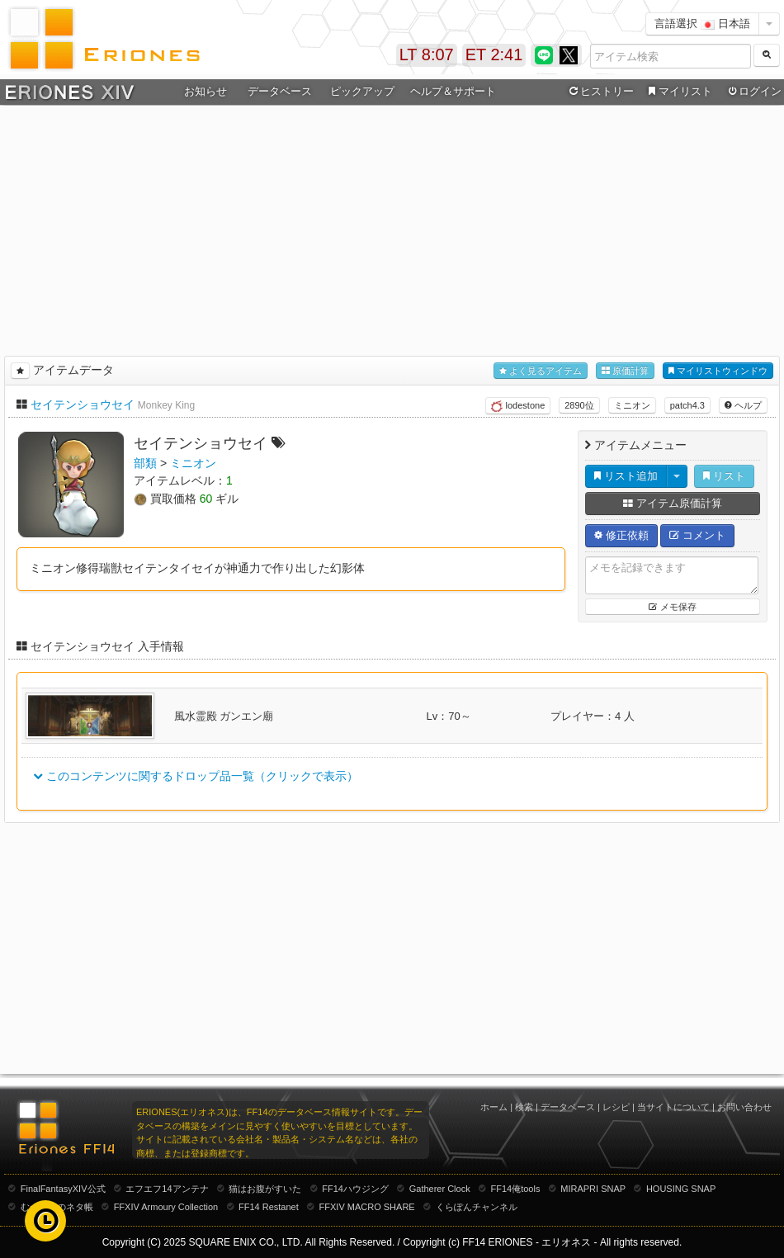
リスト (724, 476)
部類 (145, 463)
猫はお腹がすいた (265, 1189)
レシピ (616, 1107)
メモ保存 (672, 607)
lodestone (518, 406)
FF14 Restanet (269, 1207)
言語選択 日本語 (702, 23)
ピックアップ (362, 91)
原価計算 (625, 371)
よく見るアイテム (540, 371)
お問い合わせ (744, 1107)
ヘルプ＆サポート (453, 91)
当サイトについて (673, 1107)
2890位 (578, 405)
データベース (280, 91)
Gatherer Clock (439, 1189)
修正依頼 (621, 535)
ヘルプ (743, 405)
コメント (697, 535)
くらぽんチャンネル (476, 1207)
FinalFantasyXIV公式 (63, 1189)
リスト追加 (626, 476)
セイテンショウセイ (83, 404)
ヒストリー (599, 91)
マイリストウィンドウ (717, 371)
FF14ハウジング (355, 1189)
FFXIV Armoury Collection (166, 1207)
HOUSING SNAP (681, 1189)
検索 (524, 1107)
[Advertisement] (392, 227)
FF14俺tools (516, 1189)
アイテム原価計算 (672, 503)
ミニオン (632, 405)
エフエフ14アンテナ (166, 1189)
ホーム (494, 1107)
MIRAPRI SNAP (593, 1189)
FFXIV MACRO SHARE (367, 1207)
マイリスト (678, 91)
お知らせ (205, 91)
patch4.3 (687, 405)
